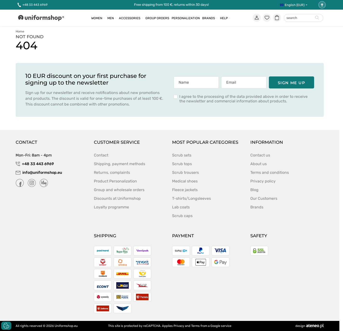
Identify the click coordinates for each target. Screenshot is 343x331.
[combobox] (303, 18)
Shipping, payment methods (119, 164)
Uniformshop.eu (66, 326)
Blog (254, 189)
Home (20, 31)
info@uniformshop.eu (39, 172)
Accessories (129, 18)
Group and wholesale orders (119, 189)
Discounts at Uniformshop (117, 198)
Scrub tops (182, 164)
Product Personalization (115, 181)
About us (258, 164)
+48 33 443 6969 (33, 5)
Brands (208, 18)
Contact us (260, 155)
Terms (195, 326)
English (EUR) (292, 5)
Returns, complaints (112, 172)
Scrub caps (182, 215)
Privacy (179, 326)
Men (110, 18)
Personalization (186, 18)
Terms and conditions (269, 172)
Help (224, 18)
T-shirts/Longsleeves (191, 198)
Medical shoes (185, 181)
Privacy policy (263, 181)
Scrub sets (181, 155)
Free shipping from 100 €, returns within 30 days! (171, 5)
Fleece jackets (185, 189)
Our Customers (263, 198)
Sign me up (291, 83)
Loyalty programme (111, 207)
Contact (101, 155)
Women (96, 18)
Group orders (157, 18)
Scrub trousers (185, 172)
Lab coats (181, 207)
